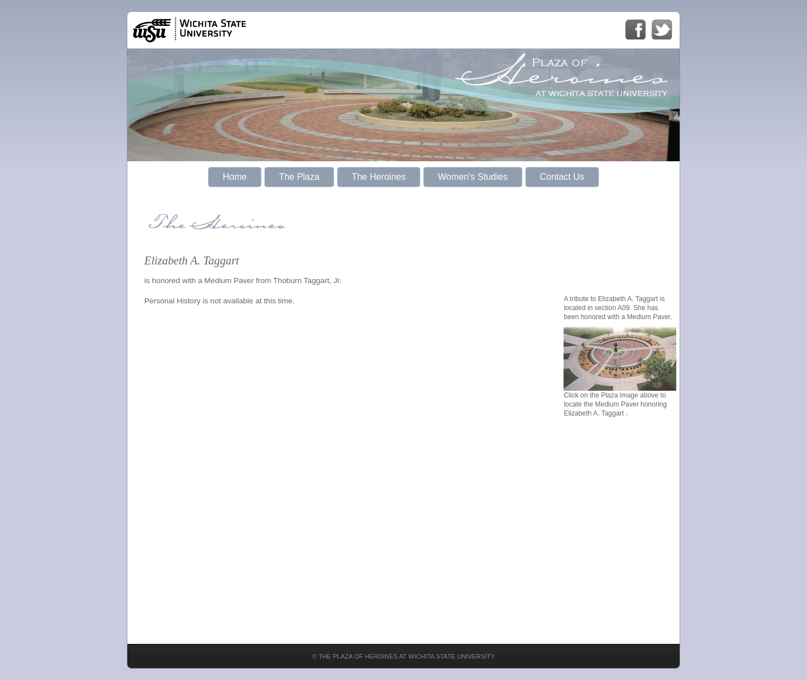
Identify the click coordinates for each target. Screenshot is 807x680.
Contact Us (562, 177)
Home (235, 177)
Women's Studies (473, 177)
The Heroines (379, 177)
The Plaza (299, 177)
